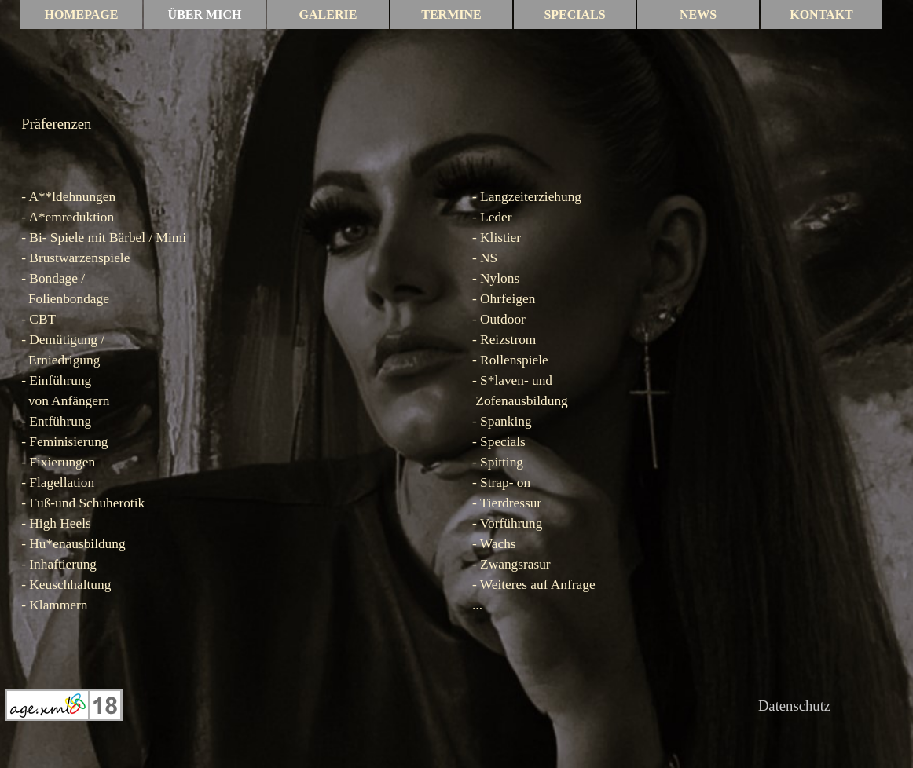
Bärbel (127, 237)
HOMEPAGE (82, 14)
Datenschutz (794, 705)
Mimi (171, 237)
